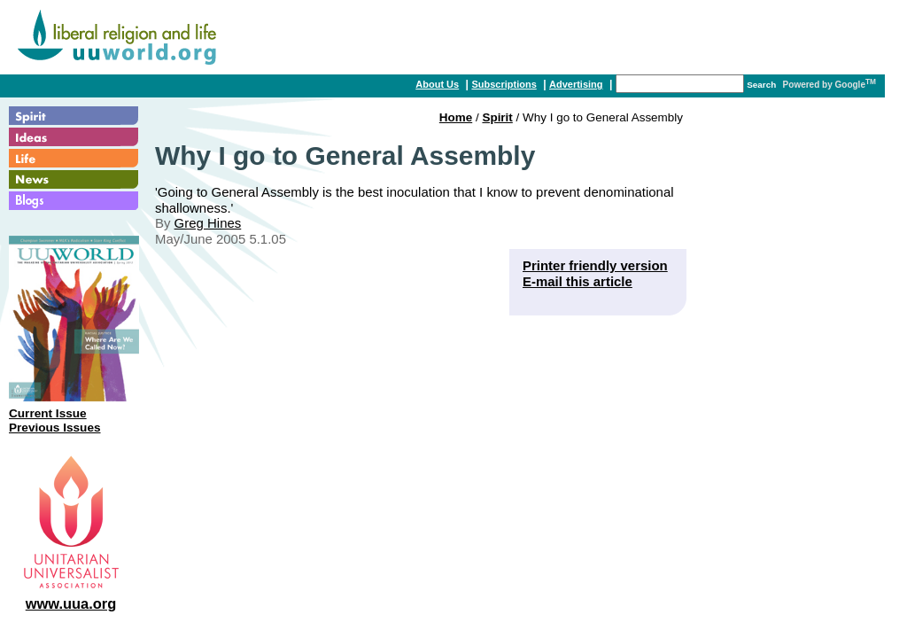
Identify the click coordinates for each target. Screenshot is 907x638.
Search (761, 84)
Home (455, 117)
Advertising (576, 84)
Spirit (497, 117)
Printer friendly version (595, 265)
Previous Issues (55, 427)
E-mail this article (577, 281)
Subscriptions (503, 84)
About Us (437, 84)
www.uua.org (71, 603)
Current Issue (48, 413)
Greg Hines (208, 222)
